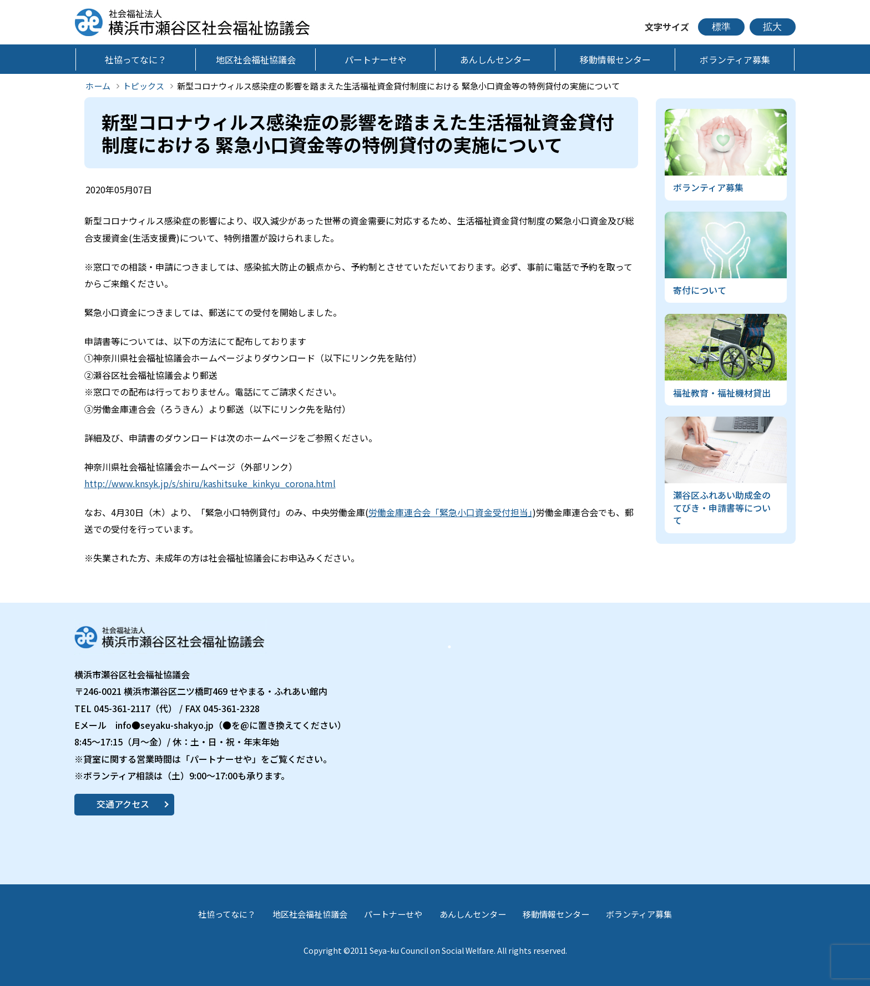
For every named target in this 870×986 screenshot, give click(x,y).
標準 (721, 27)
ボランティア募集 (639, 914)
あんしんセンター (472, 914)
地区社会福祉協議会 (309, 914)
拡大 (772, 27)
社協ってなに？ (227, 914)
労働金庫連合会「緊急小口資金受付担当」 (450, 512)
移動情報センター (556, 914)
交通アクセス (123, 803)
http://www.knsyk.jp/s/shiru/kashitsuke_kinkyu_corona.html (210, 483)
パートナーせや (393, 914)
